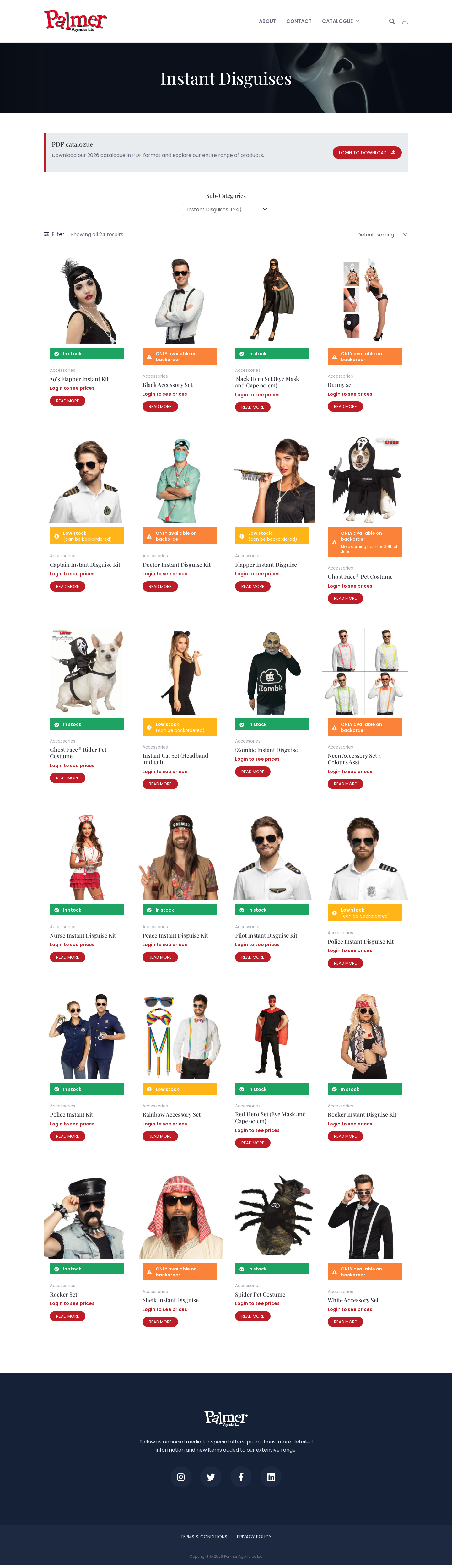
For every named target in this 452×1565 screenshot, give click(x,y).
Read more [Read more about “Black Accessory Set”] (160, 406)
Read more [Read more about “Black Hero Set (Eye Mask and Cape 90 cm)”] (252, 407)
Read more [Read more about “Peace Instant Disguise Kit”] (160, 957)
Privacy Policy (254, 1537)
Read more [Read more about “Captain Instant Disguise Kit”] (67, 586)
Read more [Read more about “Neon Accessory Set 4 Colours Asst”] (345, 784)
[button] (356, 21)
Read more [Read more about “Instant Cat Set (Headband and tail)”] (160, 784)
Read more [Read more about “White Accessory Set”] (345, 1322)
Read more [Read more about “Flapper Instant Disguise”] (252, 586)
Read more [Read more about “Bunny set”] (345, 406)
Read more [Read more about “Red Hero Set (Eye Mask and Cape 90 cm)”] (252, 1143)
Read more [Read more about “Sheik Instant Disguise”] (160, 1322)
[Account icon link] (405, 21)
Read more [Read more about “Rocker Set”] (67, 1316)
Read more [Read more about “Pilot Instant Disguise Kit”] (252, 957)
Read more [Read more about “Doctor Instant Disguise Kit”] (160, 586)
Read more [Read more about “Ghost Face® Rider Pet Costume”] (67, 778)
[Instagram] (180, 1476)
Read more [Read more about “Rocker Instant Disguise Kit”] (345, 1136)
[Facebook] (241, 1476)
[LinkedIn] (272, 1476)
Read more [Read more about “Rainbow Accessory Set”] (160, 1136)
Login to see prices (72, 388)
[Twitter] (210, 1476)
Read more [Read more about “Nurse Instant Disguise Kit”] (67, 957)
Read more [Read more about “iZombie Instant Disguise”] (252, 772)
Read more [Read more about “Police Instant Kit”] (67, 1136)
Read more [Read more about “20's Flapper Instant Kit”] (67, 401)
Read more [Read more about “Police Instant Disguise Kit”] (345, 963)
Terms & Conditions (204, 1537)
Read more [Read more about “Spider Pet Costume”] (252, 1316)
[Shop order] (381, 235)
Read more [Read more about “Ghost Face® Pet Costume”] (345, 598)
